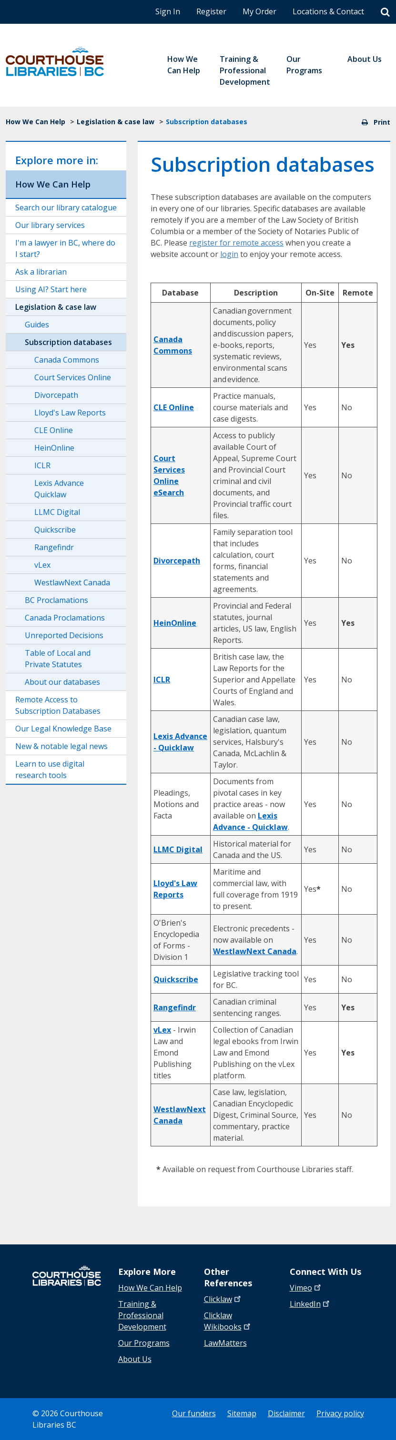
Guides (37, 324)
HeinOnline (54, 448)
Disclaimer (286, 1413)
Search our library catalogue (66, 207)
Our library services (50, 225)
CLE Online (53, 430)
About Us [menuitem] (364, 59)
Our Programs (144, 1343)
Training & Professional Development (142, 1315)
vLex (42, 565)
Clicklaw (228, 1321)
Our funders (194, 1413)
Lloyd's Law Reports (70, 412)
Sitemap (241, 1413)
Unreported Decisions (64, 635)
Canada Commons (66, 360)
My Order (259, 11)
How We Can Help (35, 121)
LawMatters (225, 1343)
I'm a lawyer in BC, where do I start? (65, 248)
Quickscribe (55, 529)
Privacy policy (340, 1413)
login (229, 254)
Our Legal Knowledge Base (63, 728)
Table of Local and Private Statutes (58, 659)
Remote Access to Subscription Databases (58, 705)
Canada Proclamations (65, 617)
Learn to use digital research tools (49, 769)
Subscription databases (68, 342)
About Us (135, 1359)
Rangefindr (54, 547)
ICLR (42, 465)
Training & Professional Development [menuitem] (245, 70)
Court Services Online (72, 377)
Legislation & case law (115, 121)
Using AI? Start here (51, 289)
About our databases (62, 682)
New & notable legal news (61, 746)
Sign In (167, 11)
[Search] (385, 12)
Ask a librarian (41, 271)
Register (211, 11)
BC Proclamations (56, 600)
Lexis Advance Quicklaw (59, 489)
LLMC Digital (57, 512)
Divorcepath (56, 395)
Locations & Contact (328, 11)
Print (376, 122)
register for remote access (236, 242)
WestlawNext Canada (72, 582)
